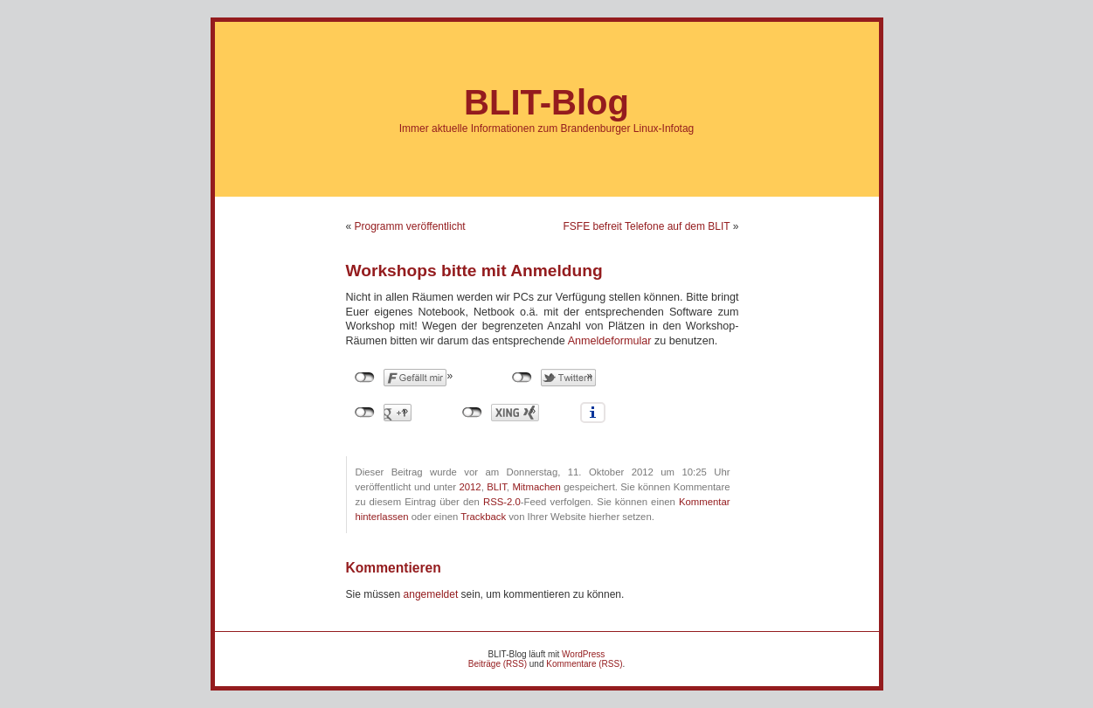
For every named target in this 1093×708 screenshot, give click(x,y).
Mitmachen (536, 487)
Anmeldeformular (610, 341)
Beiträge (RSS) (497, 664)
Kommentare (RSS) (584, 664)
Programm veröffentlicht (410, 226)
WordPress (583, 654)
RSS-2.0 (502, 501)
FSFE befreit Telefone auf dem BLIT (646, 226)
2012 (470, 487)
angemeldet (431, 594)
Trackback (483, 516)
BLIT (497, 487)
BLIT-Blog (546, 102)
